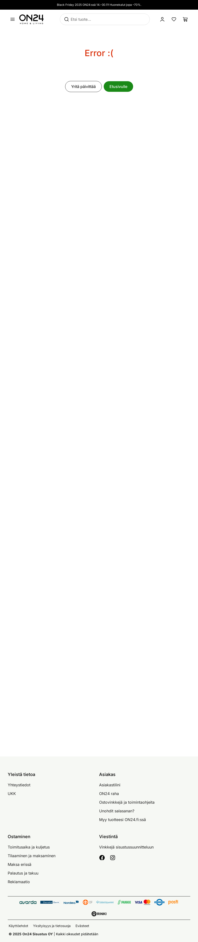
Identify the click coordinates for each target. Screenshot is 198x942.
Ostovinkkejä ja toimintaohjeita (127, 802)
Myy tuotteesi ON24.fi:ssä (122, 819)
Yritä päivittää (83, 86)
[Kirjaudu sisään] (162, 19)
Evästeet (82, 926)
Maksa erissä (19, 864)
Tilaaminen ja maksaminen (31, 855)
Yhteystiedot (19, 784)
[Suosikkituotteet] (174, 19)
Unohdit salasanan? (116, 810)
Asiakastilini (109, 784)
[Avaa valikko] (12, 19)
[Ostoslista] (185, 19)
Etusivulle (118, 86)
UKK (12, 793)
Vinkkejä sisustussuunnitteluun (126, 847)
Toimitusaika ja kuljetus (29, 847)
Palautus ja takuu (23, 873)
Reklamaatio (19, 881)
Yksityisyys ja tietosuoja (52, 926)
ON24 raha (109, 793)
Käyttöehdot (18, 926)
